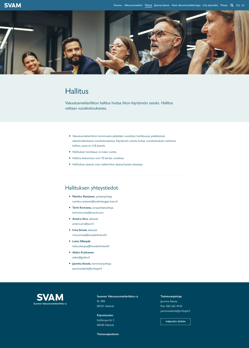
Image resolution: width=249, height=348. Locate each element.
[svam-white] (12, 5)
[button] (232, 5)
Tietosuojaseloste (108, 334)
